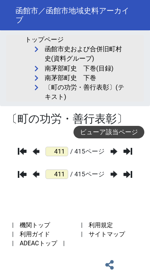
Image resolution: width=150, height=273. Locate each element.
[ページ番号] (56, 151)
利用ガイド (35, 234)
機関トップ (35, 225)
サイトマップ (107, 234)
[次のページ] (114, 151)
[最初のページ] (22, 151)
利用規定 (101, 225)
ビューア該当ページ (109, 132)
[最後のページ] (127, 151)
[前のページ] (36, 151)
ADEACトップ (38, 243)
